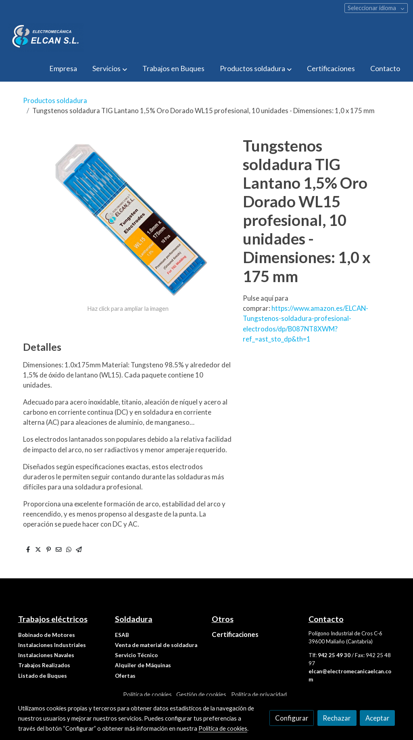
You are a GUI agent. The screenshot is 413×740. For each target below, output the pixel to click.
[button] (109, 69)
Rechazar (337, 718)
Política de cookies (147, 694)
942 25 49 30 (334, 655)
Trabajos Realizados (44, 665)
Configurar (292, 718)
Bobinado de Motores (46, 635)
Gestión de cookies (201, 694)
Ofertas (125, 676)
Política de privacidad (259, 694)
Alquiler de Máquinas (143, 665)
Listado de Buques (42, 676)
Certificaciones (235, 634)
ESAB (122, 635)
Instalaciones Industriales (52, 645)
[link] (45, 37)
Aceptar (377, 718)
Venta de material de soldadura (156, 645)
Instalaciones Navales (46, 655)
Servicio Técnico (136, 655)
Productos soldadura (55, 100)
